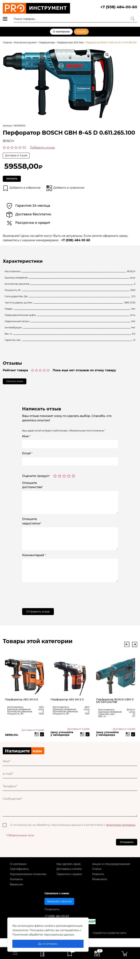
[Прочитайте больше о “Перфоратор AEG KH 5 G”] (86, 741)
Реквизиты (99, 889)
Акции (81, 31)
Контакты (16, 889)
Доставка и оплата (69, 878)
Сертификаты (19, 878)
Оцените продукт (36, 480)
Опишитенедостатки (31, 526)
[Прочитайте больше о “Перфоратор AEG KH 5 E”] (41, 741)
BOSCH (8, 141)
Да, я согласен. (48, 943)
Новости (98, 884)
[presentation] (50, 597)
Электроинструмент (25, 42)
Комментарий (34, 560)
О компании (61, 31)
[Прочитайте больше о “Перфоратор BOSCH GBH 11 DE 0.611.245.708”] (132, 741)
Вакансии (16, 894)
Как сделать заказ (68, 874)
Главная (7, 42)
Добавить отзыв (42, 147)
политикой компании (120, 832)
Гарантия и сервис (69, 884)
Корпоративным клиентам (28, 884)
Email (27, 458)
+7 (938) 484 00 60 (75, 243)
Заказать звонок (59, 911)
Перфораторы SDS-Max (70, 42)
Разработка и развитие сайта (109, 942)
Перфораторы (47, 42)
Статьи (96, 878)
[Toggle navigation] (15, 953)
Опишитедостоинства (32, 490)
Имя (26, 441)
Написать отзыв (20, 385)
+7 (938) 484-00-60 (118, 7)
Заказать (15, 179)
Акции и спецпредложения (111, 874)
